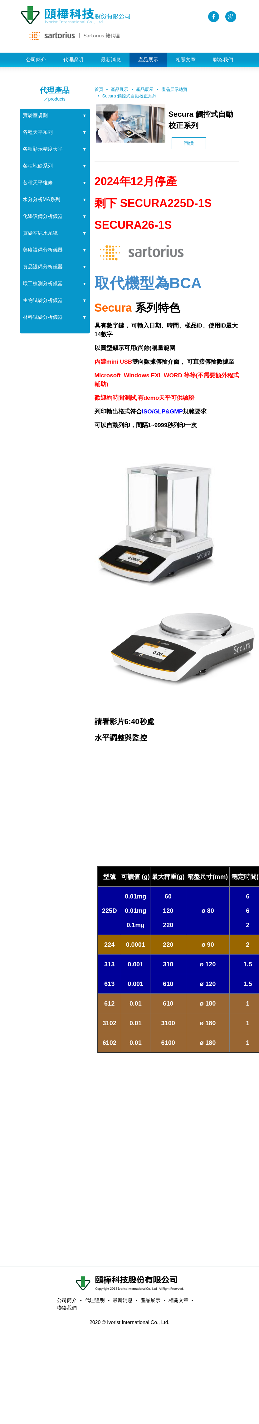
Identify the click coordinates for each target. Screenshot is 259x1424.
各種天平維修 (38, 182)
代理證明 (73, 59)
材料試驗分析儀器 (43, 317)
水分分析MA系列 (41, 199)
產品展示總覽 (174, 89)
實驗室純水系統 (40, 233)
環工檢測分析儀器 (43, 283)
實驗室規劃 (35, 115)
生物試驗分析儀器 (43, 300)
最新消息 (111, 59)
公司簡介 (36, 59)
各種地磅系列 (38, 165)
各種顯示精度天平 (43, 149)
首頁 (99, 89)
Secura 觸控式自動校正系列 (129, 95)
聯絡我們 (223, 59)
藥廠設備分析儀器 (43, 249)
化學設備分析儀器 (43, 216)
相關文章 (186, 59)
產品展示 (148, 59)
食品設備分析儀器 (43, 266)
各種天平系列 (38, 132)
